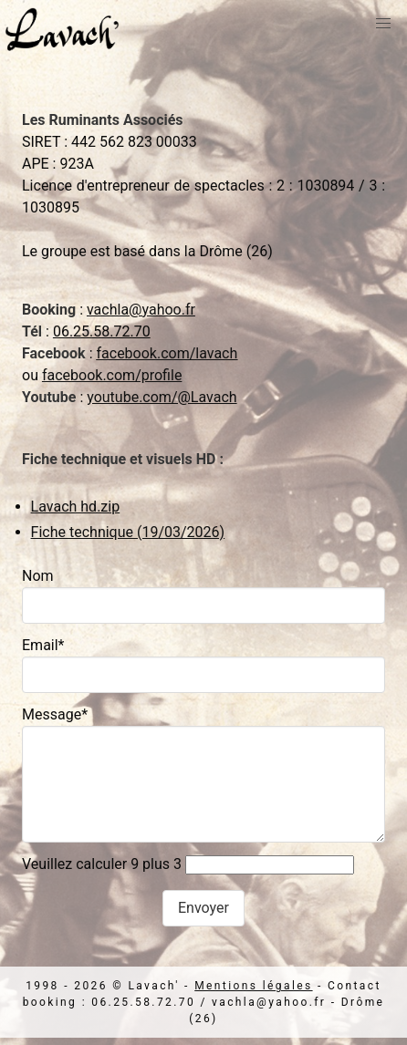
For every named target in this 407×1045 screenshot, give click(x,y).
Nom (38, 576)
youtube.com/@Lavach (161, 397)
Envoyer (203, 907)
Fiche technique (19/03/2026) (128, 532)
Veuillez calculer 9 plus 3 (102, 864)
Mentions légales (253, 985)
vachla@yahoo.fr (141, 309)
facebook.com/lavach (166, 353)
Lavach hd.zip (75, 506)
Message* (55, 714)
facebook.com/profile (112, 375)
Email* (43, 645)
